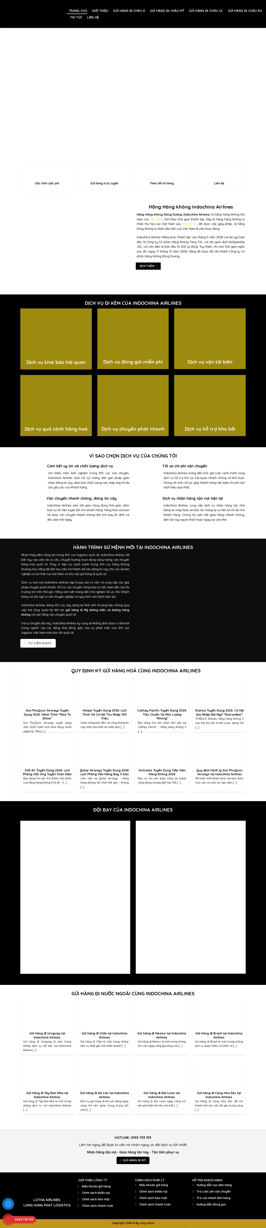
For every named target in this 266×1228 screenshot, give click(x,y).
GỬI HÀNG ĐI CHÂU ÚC (206, 11)
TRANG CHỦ (78, 11)
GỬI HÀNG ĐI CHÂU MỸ (167, 11)
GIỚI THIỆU (100, 11)
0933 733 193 (141, 1137)
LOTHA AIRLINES (47, 1200)
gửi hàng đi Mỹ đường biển (85, 610)
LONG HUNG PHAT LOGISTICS (47, 1205)
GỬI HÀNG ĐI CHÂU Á (129, 11)
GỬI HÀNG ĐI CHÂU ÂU (245, 11)
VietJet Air (189, 224)
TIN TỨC (76, 17)
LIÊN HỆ (93, 17)
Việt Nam (156, 219)
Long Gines (147, 1223)
